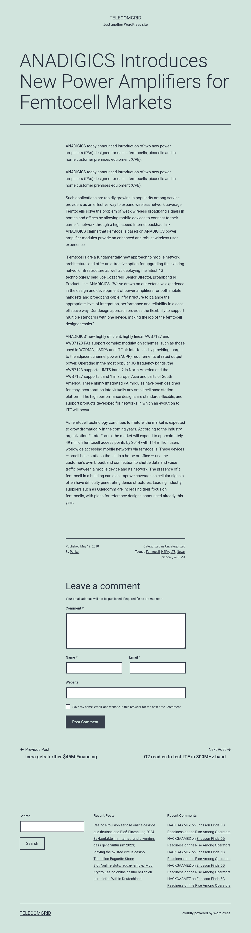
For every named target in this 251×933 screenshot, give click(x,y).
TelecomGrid (125, 18)
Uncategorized (175, 546)
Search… (26, 816)
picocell (166, 557)
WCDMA (179, 557)
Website (72, 682)
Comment (75, 608)
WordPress (221, 913)
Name (71, 657)
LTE (172, 552)
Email (134, 657)
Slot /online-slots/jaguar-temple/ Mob (123, 865)
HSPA (165, 552)
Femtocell (153, 552)
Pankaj (74, 552)
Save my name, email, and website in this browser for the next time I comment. (127, 707)
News (181, 552)
